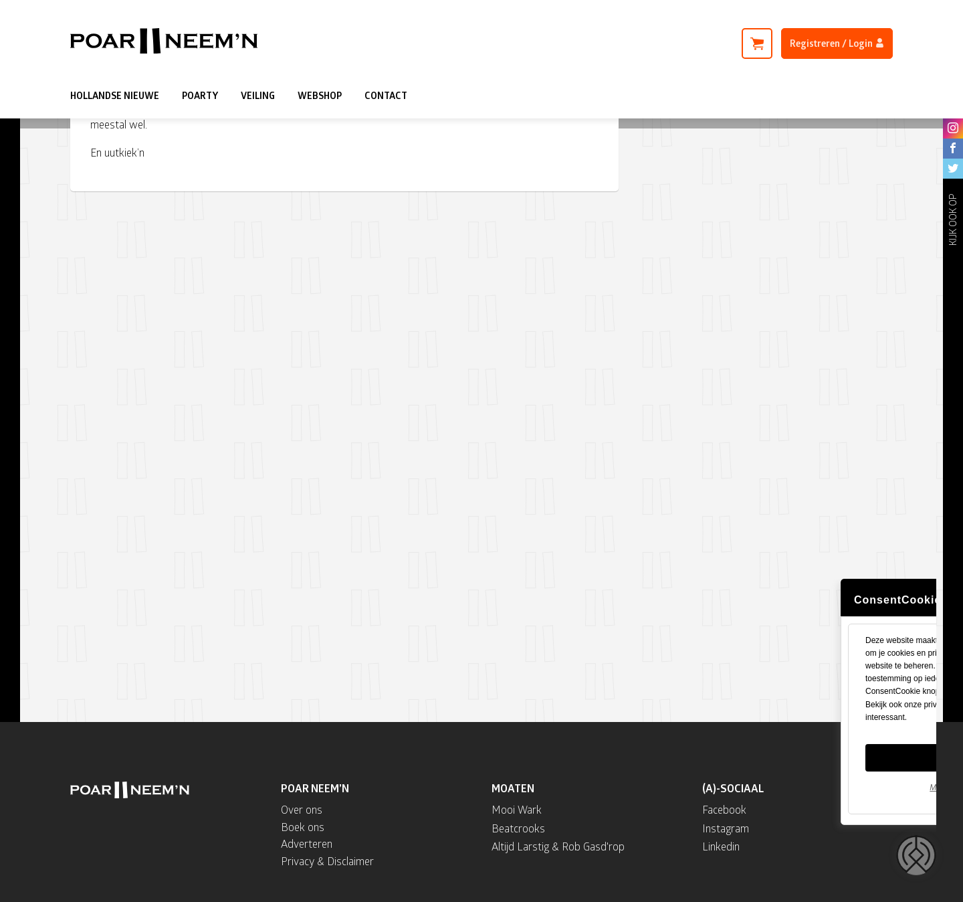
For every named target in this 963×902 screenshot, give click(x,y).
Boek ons (302, 827)
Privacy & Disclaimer (327, 861)
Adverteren (306, 843)
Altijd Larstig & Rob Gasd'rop (558, 846)
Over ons (301, 809)
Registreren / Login (837, 43)
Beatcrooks (518, 828)
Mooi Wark (517, 809)
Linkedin (721, 846)
